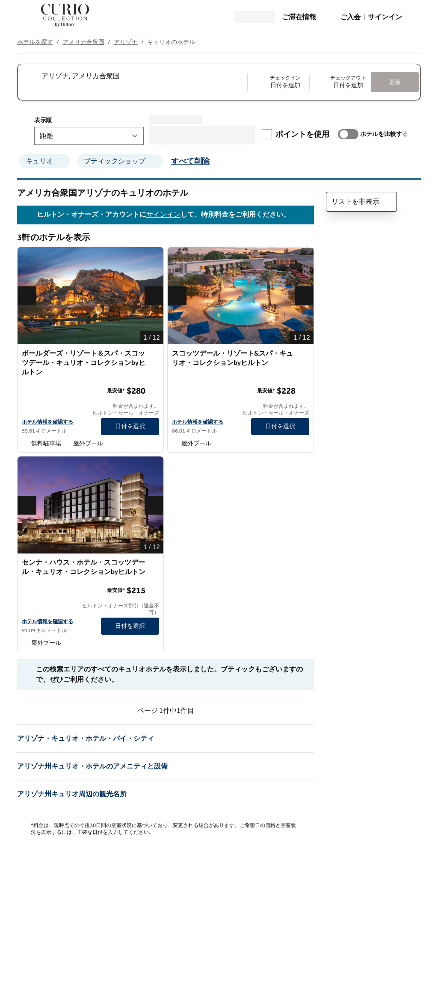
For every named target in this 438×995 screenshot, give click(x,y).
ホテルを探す (35, 42)
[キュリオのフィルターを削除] (64, 161)
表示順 (43, 120)
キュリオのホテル (171, 42)
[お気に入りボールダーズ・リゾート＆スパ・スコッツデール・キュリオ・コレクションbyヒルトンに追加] (154, 354)
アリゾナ (126, 42)
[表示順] (89, 136)
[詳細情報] (153, 391)
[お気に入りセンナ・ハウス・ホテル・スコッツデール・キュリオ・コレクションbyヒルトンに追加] (154, 563)
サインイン (163, 214)
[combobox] (132, 76)
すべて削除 (190, 161)
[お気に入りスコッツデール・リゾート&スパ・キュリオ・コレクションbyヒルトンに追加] (304, 354)
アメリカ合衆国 (83, 42)
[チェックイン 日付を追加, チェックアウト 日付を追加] (309, 82)
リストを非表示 (361, 202)
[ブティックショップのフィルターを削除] (156, 161)
